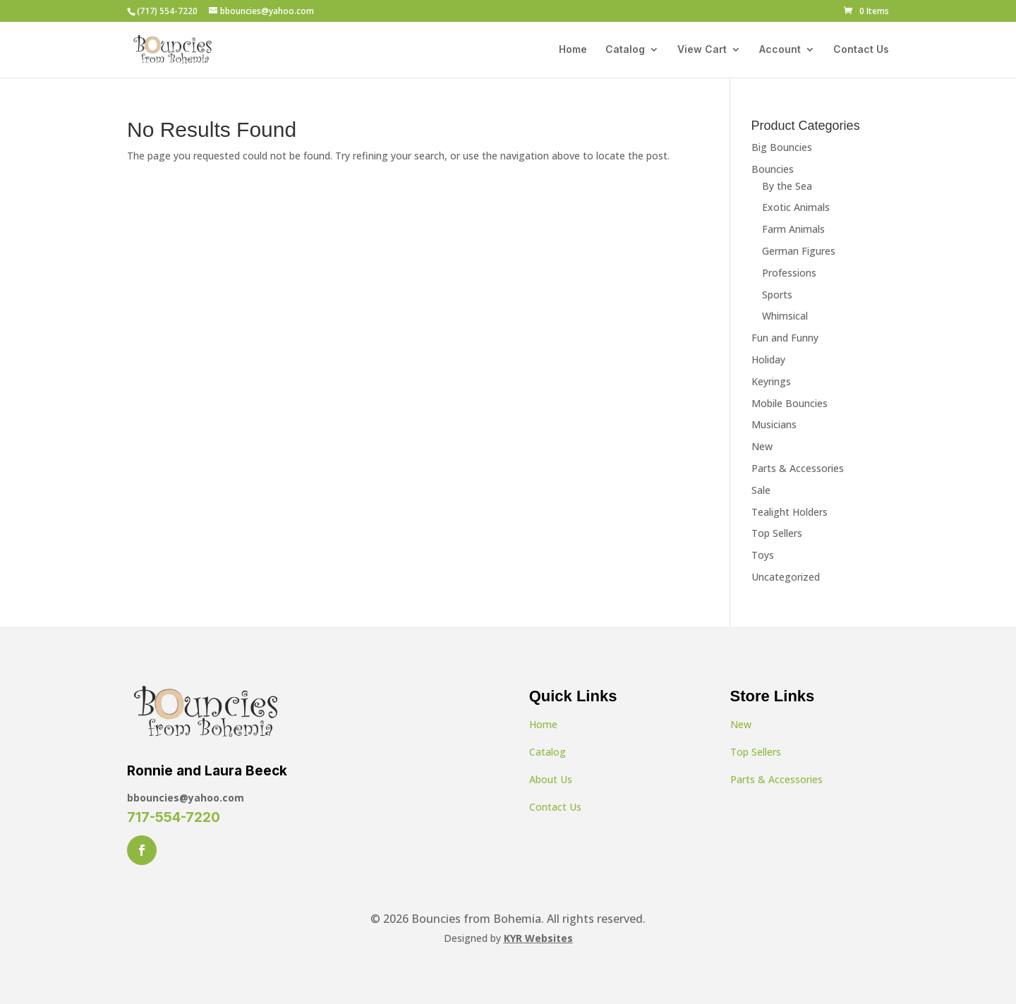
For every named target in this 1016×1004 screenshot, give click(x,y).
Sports (777, 294)
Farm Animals (793, 229)
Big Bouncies (781, 147)
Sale (760, 490)
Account (780, 49)
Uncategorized (785, 576)
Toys (762, 555)
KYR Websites (538, 938)
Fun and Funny (784, 337)
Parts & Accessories (797, 468)
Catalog (625, 49)
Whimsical (785, 315)
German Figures (798, 251)
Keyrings (771, 381)
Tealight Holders (789, 512)
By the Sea (787, 186)
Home (573, 49)
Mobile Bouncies (789, 403)
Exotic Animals (796, 207)
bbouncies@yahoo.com (185, 797)
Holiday (768, 359)
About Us (550, 779)
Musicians (774, 424)
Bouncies (772, 169)
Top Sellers (776, 533)
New (762, 446)
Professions (789, 272)
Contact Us (861, 49)
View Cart (702, 49)
